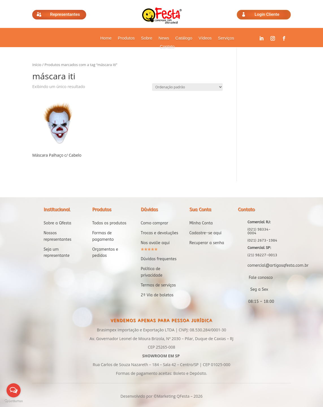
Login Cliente (267, 14)
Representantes (65, 14)
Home (106, 38)
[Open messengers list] (13, 390)
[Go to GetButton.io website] (14, 401)
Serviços (226, 38)
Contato (167, 47)
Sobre (146, 38)
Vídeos (205, 38)
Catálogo (183, 38)
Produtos (126, 38)
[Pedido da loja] (187, 87)
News (164, 38)
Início (36, 64)
